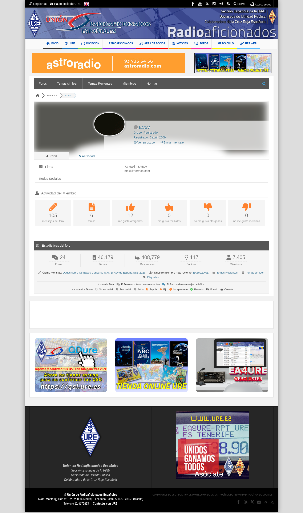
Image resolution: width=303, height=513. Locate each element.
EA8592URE (201, 273)
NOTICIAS (180, 44)
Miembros (129, 83)
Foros (43, 83)
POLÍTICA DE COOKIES (260, 495)
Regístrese (39, 3)
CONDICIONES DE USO (164, 495)
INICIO (52, 44)
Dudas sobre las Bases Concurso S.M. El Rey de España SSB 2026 (104, 273)
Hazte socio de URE (65, 3)
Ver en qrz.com (145, 142)
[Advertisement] (151, 315)
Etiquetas (153, 278)
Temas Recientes (100, 83)
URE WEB (248, 44)
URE (70, 44)
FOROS (201, 44)
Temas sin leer (67, 83)
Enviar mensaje (172, 142)
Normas (152, 83)
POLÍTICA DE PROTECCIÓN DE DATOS (198, 495)
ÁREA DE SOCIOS (152, 44)
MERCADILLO (224, 44)
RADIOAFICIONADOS (119, 44)
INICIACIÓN (90, 44)
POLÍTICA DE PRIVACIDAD (233, 495)
